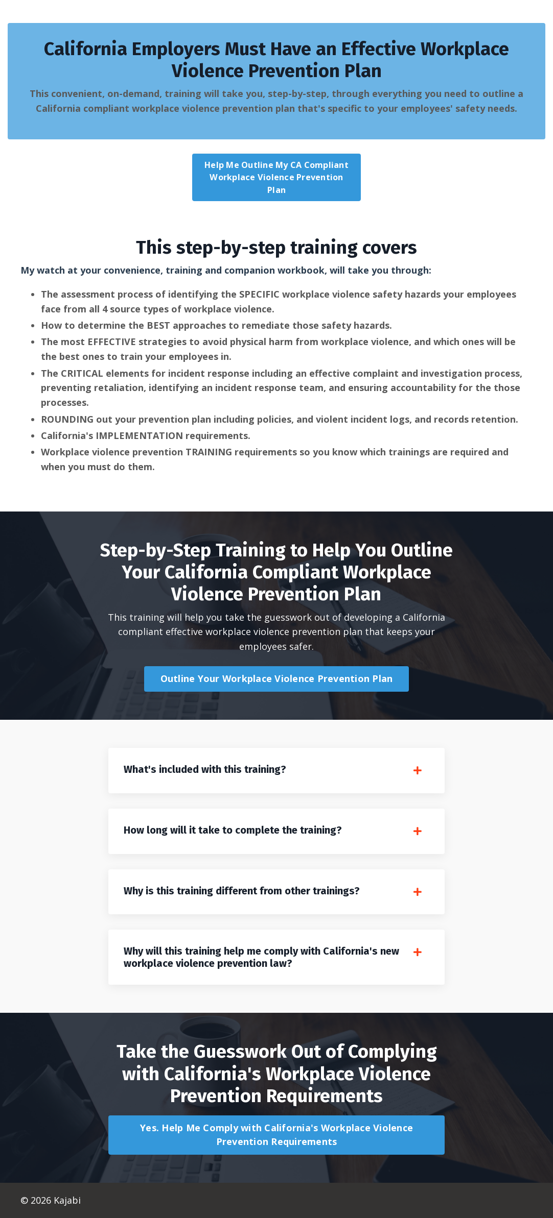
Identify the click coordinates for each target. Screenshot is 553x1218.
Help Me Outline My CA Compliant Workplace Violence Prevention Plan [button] (276, 177)
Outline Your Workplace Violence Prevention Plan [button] (276, 678)
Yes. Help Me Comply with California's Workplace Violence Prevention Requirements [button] (276, 1135)
